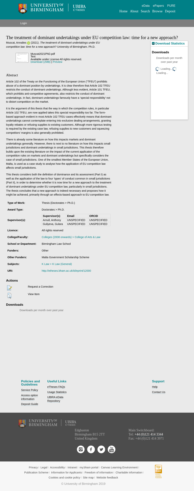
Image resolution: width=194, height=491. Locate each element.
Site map (88, 477)
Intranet (72, 467)
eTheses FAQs (56, 386)
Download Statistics (168, 43)
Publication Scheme (36, 472)
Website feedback (107, 477)
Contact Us (158, 392)
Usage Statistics (56, 392)
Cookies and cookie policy (64, 477)
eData (146, 5)
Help (155, 386)
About (134, 11)
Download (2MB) (41, 61)
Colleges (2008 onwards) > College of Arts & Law (71, 237)
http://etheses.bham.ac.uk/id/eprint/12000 (66, 270)
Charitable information (129, 472)
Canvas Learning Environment (119, 467)
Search (145, 11)
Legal (44, 467)
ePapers (158, 5)
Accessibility (57, 467)
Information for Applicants (66, 472)
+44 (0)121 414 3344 (149, 434)
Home (123, 11)
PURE (171, 5)
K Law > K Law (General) (57, 264)
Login (23, 23)
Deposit (170, 11)
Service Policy (29, 390)
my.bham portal (89, 467)
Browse (157, 11)
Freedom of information (99, 472)
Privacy (33, 467)
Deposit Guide (29, 404)
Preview (57, 61)
